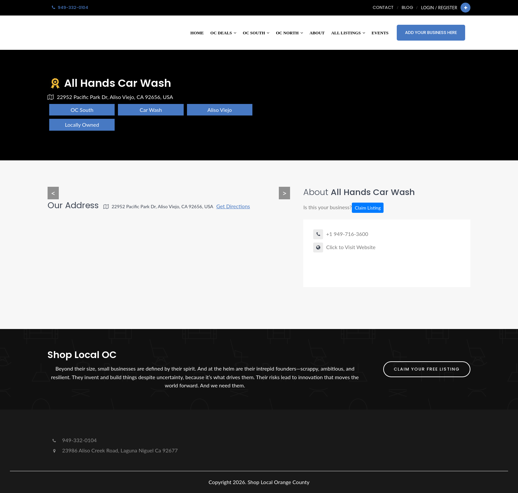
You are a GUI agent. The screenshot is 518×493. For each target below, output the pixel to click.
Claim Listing (368, 208)
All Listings (348, 33)
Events (380, 33)
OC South (256, 33)
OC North (289, 33)
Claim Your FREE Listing (427, 369)
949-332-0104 (74, 440)
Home (197, 33)
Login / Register (439, 7)
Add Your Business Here (431, 32)
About (317, 33)
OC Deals (223, 33)
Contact (383, 7)
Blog (407, 7)
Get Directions (233, 206)
